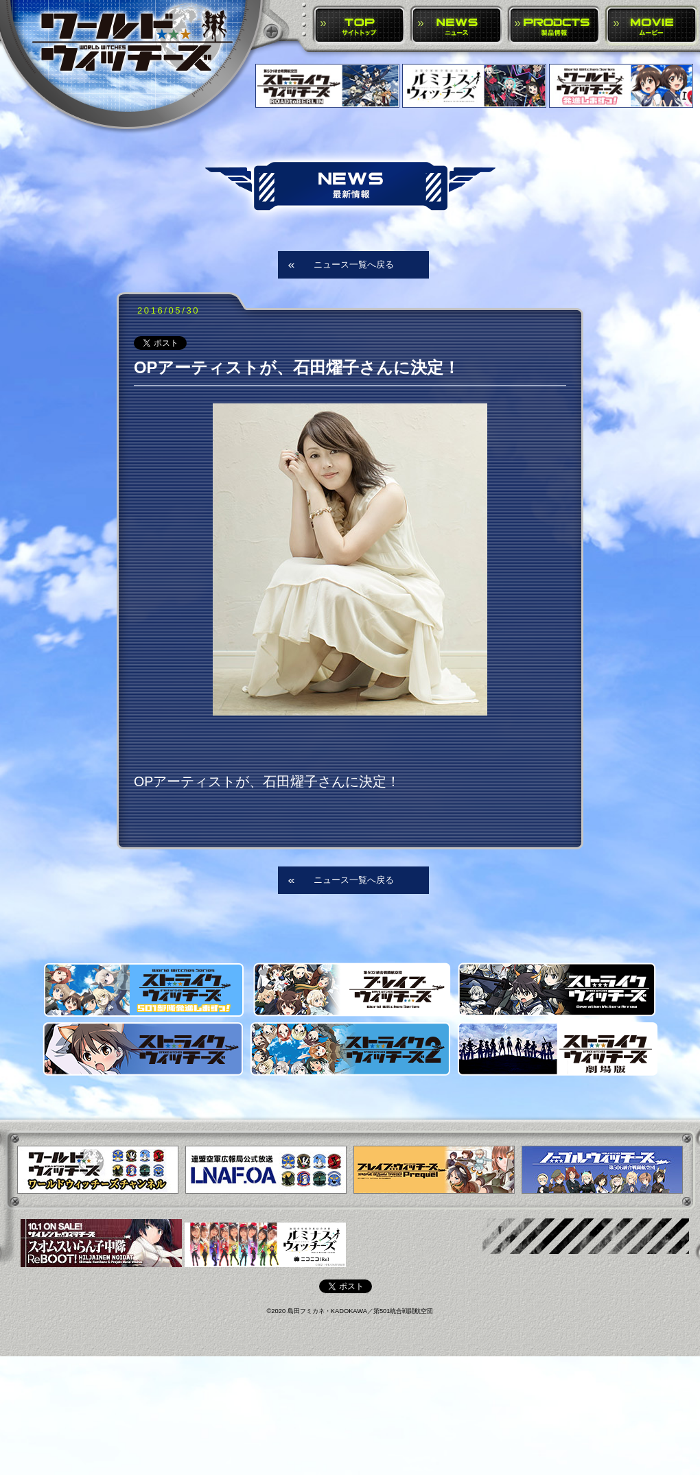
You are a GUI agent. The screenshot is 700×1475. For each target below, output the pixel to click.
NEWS (457, 25)
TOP (359, 25)
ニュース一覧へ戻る (354, 264)
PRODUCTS (554, 25)
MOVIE (652, 25)
